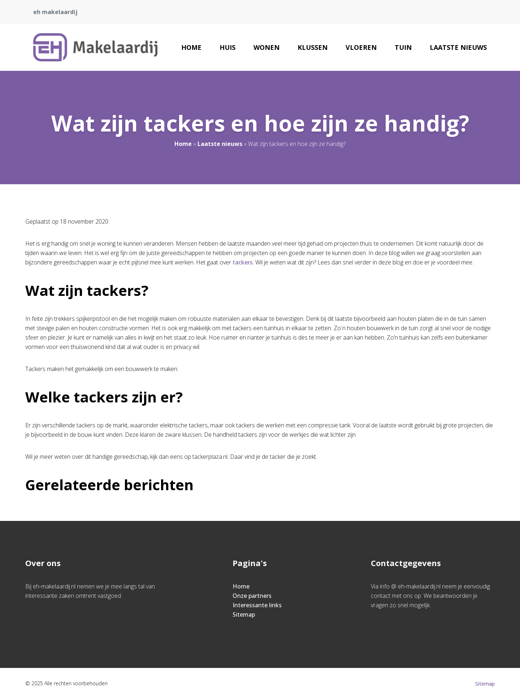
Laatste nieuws (458, 47)
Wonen (267, 47)
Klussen (313, 47)
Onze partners (252, 596)
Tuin (403, 47)
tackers (243, 262)
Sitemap (244, 614)
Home (191, 47)
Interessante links (257, 605)
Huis (227, 47)
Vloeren (361, 47)
